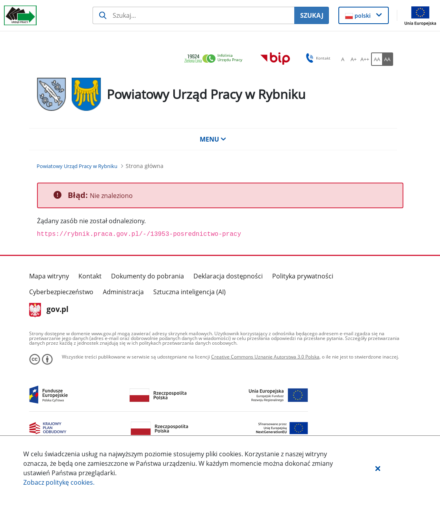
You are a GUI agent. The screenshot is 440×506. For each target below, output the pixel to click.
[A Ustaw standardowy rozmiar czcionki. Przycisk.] (342, 59)
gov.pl (49, 310)
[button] (377, 468)
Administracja (123, 292)
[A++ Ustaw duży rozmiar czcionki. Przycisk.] (364, 59)
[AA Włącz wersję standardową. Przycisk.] (376, 59)
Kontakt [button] (316, 58)
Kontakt (90, 276)
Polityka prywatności (302, 276)
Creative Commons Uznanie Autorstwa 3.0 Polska (265, 356)
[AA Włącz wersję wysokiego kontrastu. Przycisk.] (387, 59)
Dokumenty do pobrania (147, 276)
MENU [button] (213, 139)
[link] (215, 59)
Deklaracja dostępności (228, 276)
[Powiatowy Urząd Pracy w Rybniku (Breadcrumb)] (77, 166)
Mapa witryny (49, 276)
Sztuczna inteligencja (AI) (189, 292)
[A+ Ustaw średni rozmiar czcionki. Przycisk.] (353, 59)
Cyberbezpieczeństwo (61, 292)
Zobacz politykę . (59, 482)
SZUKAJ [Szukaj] (311, 15)
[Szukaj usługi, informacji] (193, 15)
